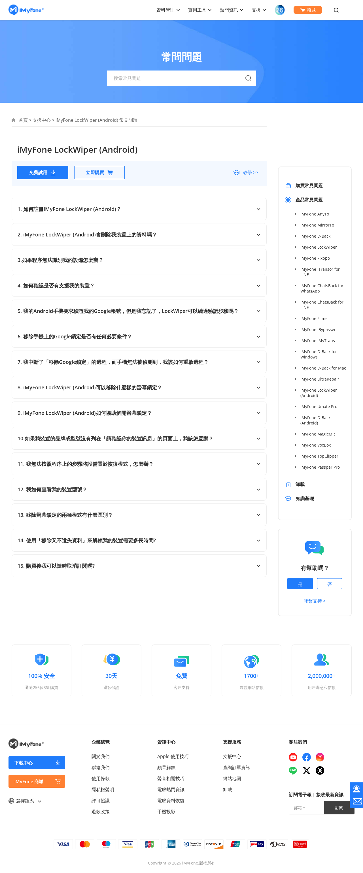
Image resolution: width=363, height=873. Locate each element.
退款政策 (101, 811)
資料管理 (165, 10)
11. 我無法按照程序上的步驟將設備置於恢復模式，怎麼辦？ (139, 463)
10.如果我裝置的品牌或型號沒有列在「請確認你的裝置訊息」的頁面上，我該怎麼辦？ (139, 438)
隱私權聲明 (103, 789)
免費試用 (42, 172)
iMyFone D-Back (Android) (315, 420)
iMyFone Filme (314, 318)
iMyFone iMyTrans (317, 340)
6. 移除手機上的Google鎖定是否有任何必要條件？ (139, 336)
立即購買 (99, 172)
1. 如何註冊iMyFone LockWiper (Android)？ (139, 209)
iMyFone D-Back (315, 236)
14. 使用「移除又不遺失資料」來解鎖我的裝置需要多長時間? (139, 540)
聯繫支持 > (315, 601)
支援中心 (42, 120)
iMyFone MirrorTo (317, 225)
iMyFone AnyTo (314, 214)
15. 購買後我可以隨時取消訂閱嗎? (139, 565)
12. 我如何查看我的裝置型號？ (139, 489)
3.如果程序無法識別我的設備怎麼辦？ (139, 260)
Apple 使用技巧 (173, 756)
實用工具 (197, 10)
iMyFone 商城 (28, 781)
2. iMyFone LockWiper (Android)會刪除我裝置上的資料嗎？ (139, 234)
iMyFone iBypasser (318, 329)
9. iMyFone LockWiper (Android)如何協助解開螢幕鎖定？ (139, 412)
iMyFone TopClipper (319, 456)
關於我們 (101, 756)
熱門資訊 (229, 10)
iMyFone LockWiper (318, 247)
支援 (256, 10)
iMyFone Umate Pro (318, 406)
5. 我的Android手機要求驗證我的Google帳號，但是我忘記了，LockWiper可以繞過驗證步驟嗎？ (139, 311)
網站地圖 (232, 778)
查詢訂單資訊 (236, 767)
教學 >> (250, 172)
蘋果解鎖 (166, 767)
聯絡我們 (101, 767)
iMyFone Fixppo (315, 258)
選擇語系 (25, 801)
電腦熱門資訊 (170, 789)
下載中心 (23, 763)
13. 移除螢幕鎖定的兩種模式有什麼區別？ (139, 514)
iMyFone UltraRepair (319, 379)
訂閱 (339, 807)
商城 (308, 10)
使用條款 (101, 778)
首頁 (23, 120)
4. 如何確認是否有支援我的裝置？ (139, 285)
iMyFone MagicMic (318, 434)
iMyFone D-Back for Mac (323, 368)
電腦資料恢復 (170, 800)
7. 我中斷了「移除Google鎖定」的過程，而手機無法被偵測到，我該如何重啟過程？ (139, 361)
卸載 (300, 484)
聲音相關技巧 (170, 778)
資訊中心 (166, 742)
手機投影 (166, 811)
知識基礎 (305, 498)
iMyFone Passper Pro (320, 467)
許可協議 (101, 800)
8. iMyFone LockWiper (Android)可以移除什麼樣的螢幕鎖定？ (139, 387)
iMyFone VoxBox (315, 445)
